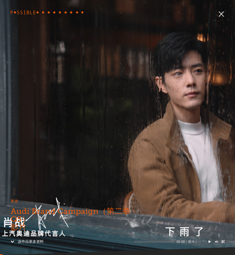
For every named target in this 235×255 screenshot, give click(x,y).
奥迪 (14, 201)
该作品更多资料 (27, 241)
